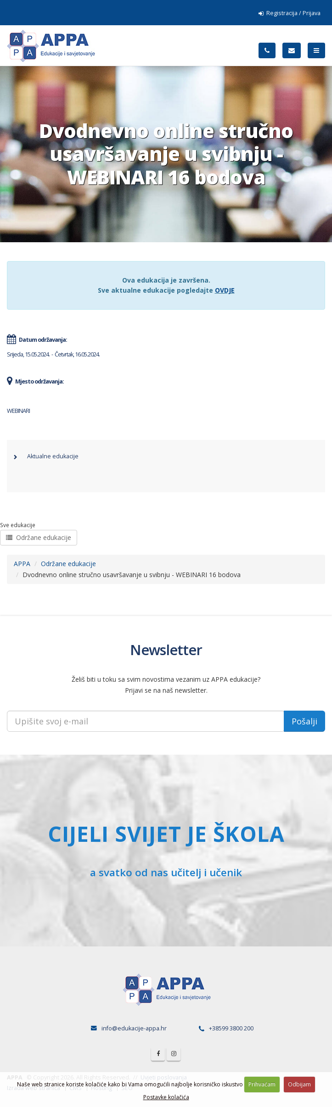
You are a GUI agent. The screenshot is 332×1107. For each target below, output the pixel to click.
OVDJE (225, 290)
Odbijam (299, 1084)
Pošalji (304, 721)
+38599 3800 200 (231, 1028)
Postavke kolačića (166, 1097)
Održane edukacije (38, 537)
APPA (22, 563)
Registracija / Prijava (290, 13)
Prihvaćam (262, 1084)
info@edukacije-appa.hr (134, 1028)
